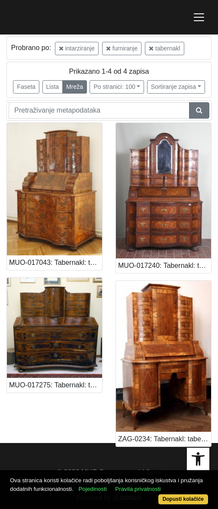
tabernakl (164, 48)
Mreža (74, 86)
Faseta (26, 86)
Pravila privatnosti (137, 489)
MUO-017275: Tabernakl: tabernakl (55, 385)
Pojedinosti (92, 489)
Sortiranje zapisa (173, 86)
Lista (52, 86)
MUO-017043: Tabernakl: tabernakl (55, 262)
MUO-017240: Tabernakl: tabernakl (164, 265)
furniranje (122, 48)
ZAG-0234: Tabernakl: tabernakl (164, 439)
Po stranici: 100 (114, 86)
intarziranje (77, 48)
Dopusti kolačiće (183, 499)
